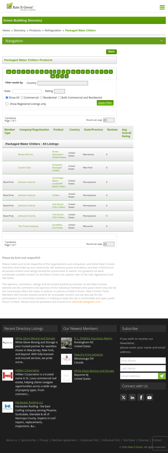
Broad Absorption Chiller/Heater (59, 154)
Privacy (44, 440)
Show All (14, 97)
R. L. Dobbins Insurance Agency (93, 338)
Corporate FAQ (89, 440)
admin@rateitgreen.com (86, 301)
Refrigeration (53, 30)
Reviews (112, 129)
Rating (49, 91)
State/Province (93, 129)
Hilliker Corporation (27, 370)
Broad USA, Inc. (25, 154)
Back (111, 51)
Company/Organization (34, 129)
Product (58, 129)
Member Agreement (64, 440)
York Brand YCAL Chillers (58, 206)
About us (11, 440)
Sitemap (144, 440)
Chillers (56, 195)
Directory (20, 30)
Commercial (31, 97)
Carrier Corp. (24, 167)
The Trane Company (28, 226)
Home (6, 30)
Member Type (9, 131)
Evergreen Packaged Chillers (57, 167)
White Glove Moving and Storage (35, 338)
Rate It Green (135, 447)
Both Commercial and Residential (81, 97)
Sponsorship (28, 440)
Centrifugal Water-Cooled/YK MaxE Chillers (59, 182)
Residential (50, 97)
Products (35, 30)
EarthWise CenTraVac (57, 226)
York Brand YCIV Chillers (58, 216)
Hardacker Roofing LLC (29, 402)
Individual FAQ (111, 440)
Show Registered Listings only (28, 104)
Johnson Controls (26, 182)
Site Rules (129, 440)
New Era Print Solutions (88, 354)
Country (32, 83)
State (7, 91)
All (8, 72)
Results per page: (94, 120)
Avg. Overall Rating (126, 133)
